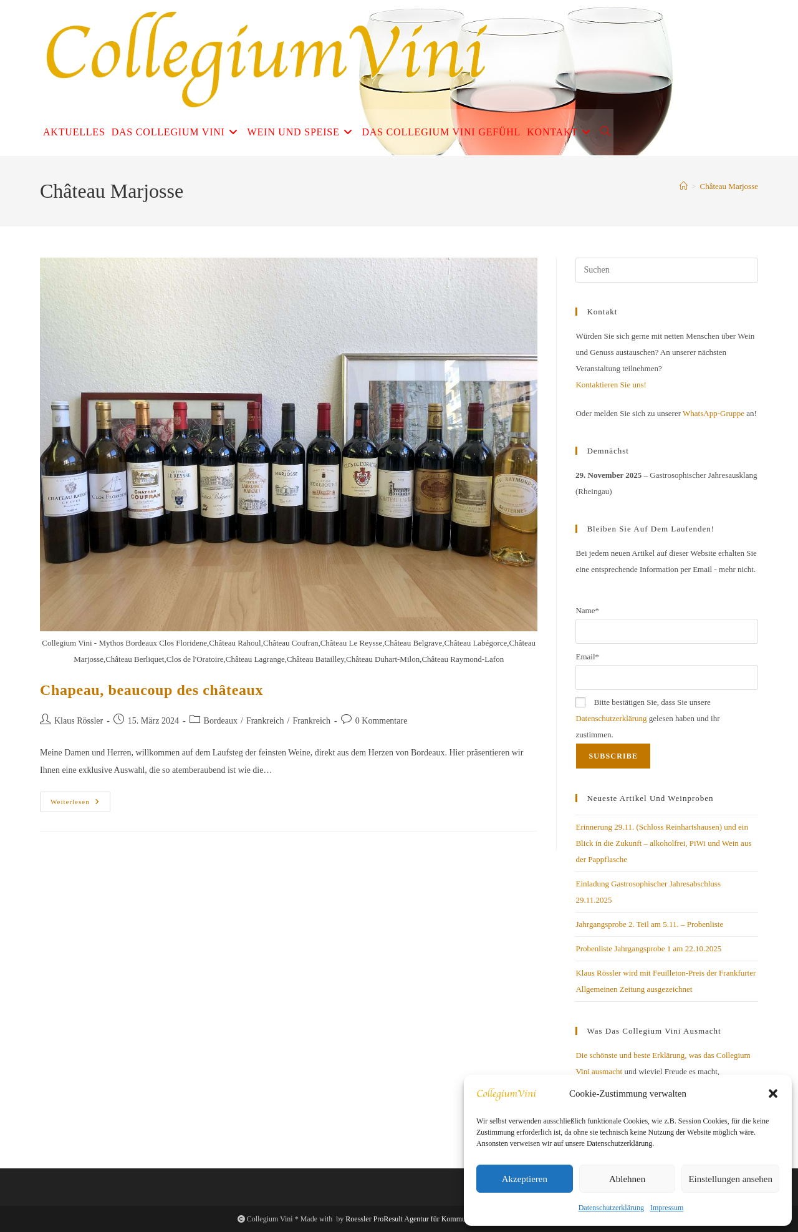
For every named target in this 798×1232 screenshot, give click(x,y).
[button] (773, 1093)
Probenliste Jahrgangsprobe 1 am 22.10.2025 (648, 948)
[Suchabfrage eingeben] (666, 270)
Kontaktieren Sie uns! (610, 384)
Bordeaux (221, 720)
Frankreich (265, 720)
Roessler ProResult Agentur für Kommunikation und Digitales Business (452, 1219)
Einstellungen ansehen (730, 1179)
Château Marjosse (728, 186)
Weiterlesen (80, 804)
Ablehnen (627, 1179)
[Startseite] (684, 186)
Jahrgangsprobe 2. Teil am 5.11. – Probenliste (649, 924)
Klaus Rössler (78, 720)
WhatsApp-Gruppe (713, 413)
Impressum (666, 1207)
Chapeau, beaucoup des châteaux (151, 690)
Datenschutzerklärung (611, 1207)
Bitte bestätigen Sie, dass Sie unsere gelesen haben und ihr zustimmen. (647, 718)
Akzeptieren (524, 1179)
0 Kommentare (381, 720)
